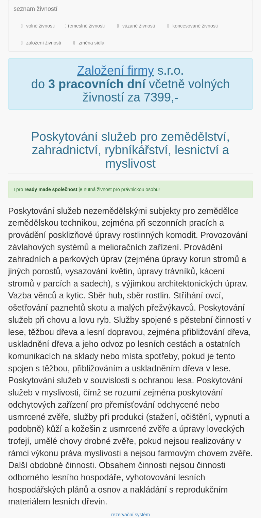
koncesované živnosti (191, 26)
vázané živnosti (135, 26)
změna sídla (87, 42)
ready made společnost (50, 189)
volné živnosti (37, 26)
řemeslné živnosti (85, 26)
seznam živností (35, 8)
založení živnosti (40, 42)
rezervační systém (130, 514)
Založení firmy (115, 70)
